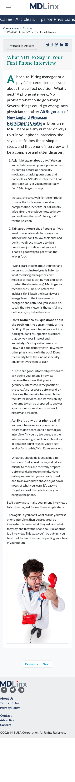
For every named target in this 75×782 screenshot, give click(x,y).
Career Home (11, 28)
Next (46, 664)
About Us (6, 698)
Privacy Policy (10, 707)
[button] (66, 44)
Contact (6, 715)
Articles (27, 28)
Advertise (7, 720)
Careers (6, 724)
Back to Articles (21, 45)
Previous (31, 664)
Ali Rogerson (51, 111)
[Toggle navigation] (8, 7)
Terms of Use (9, 703)
